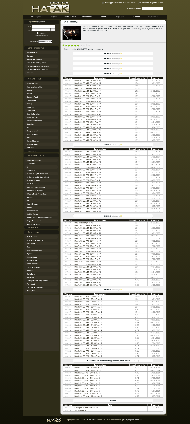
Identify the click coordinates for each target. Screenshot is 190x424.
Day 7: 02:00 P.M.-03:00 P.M (86, 241)
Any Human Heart (33, 224)
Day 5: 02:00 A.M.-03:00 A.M (86, 130)
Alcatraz (30, 197)
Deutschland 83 (32, 117)
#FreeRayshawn (32, 84)
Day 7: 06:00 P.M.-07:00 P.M (86, 251)
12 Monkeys (31, 163)
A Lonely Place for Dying (36, 187)
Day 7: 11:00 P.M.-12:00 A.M (86, 264)
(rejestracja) (41, 22)
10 (89, 45)
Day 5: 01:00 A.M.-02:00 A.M (86, 127)
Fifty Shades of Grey (34, 250)
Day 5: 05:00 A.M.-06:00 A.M (86, 137)
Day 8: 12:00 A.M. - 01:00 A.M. (87, 317)
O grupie (120, 17)
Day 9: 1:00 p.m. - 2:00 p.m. (86, 373)
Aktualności (86, 17)
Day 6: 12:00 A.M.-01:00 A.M (86, 198)
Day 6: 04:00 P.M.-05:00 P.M (86, 178)
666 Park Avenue (33, 184)
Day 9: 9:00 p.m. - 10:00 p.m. (86, 393)
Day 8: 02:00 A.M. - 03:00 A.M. (87, 322)
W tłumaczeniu (70, 17)
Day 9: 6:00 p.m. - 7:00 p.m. (86, 386)
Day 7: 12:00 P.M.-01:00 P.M (86, 236)
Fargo (29, 127)
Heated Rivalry (32, 53)
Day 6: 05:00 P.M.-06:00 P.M (86, 180)
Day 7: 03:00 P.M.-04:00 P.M (86, 243)
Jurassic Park (32, 257)
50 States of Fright (33, 180)
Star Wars (30, 277)
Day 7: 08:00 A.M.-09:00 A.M (86, 225)
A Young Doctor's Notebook (37, 194)
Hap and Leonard (33, 141)
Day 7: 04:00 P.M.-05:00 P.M (86, 246)
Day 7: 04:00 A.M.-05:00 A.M (86, 277)
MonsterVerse (32, 260)
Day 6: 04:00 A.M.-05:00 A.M (86, 209)
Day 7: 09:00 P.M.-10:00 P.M (86, 259)
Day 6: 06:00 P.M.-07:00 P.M (86, 183)
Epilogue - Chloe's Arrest (84, 408)
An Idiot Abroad (32, 214)
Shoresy (30, 56)
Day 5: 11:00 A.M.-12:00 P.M (86, 91)
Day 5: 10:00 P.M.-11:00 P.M (86, 119)
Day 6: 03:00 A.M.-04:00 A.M (86, 206)
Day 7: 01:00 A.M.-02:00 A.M (86, 269)
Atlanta (29, 90)
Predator (30, 270)
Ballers (29, 94)
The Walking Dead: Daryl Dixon (38, 66)
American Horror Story (35, 87)
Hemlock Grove (32, 144)
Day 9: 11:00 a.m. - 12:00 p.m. (87, 368)
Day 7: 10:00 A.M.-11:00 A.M (86, 230)
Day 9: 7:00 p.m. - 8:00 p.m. (86, 388)
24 (28, 167)
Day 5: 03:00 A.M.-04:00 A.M (86, 132)
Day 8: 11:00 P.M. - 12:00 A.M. (87, 315)
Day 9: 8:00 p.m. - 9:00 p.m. (86, 391)
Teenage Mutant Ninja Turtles (37, 280)
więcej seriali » (33, 151)
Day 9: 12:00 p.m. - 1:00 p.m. (86, 370)
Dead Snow (31, 243)
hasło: (30, 30)
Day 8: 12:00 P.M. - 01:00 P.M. (87, 348)
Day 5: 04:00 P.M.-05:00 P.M (86, 104)
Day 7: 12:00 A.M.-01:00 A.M (86, 267)
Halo (28, 137)
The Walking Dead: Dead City (37, 69)
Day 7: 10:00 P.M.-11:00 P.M (86, 262)
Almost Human (32, 204)
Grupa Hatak (91, 420)
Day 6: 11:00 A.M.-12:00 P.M (86, 165)
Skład (103, 17)
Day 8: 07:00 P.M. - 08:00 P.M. (87, 304)
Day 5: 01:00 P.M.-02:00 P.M (86, 96)
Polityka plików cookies (132, 420)
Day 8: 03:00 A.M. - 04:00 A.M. (87, 325)
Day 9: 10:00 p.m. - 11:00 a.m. (87, 396)
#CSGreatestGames (34, 160)
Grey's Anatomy (32, 134)
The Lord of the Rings (35, 287)
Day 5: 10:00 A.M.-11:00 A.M (86, 88)
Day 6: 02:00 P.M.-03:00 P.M (86, 172)
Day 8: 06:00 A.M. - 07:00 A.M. (87, 333)
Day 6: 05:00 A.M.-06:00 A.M (86, 211)
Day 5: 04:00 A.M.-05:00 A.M (86, 135)
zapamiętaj (42, 33)
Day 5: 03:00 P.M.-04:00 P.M (86, 101)
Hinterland (30, 148)
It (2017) (30, 254)
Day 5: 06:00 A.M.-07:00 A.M (86, 140)
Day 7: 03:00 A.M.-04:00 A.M (86, 275)
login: (30, 26)
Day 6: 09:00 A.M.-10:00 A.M (86, 159)
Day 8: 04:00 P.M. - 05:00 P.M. (87, 296)
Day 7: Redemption (82, 223)
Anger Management (34, 221)
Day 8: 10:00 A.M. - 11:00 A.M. (87, 343)
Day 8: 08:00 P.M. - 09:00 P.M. (87, 307)
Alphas (29, 207)
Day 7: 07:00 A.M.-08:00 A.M (86, 285)
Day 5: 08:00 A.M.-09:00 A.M (86, 83)
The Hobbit (31, 284)
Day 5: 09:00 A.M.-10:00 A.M (86, 86)
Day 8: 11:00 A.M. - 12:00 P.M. (87, 346)
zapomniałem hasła (41, 35)
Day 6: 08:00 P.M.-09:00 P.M (86, 188)
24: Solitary (79, 410)
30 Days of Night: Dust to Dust (38, 177)
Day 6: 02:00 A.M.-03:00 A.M (86, 203)
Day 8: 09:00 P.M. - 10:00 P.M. (87, 309)
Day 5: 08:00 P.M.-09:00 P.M (86, 114)
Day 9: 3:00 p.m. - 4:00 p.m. (86, 378)
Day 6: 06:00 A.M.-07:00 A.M (86, 152)
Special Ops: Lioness (34, 59)
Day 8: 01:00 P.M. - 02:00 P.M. (87, 351)
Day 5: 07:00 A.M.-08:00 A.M (86, 80)
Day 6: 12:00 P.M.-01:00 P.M (86, 167)
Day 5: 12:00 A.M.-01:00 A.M (86, 125)
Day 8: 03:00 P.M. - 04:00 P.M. (87, 356)
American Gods (32, 211)
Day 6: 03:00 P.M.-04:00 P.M (86, 175)
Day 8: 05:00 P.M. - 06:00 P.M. (87, 299)
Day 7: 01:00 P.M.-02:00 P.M (86, 238)
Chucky (29, 104)
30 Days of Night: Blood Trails (38, 174)
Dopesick (30, 124)
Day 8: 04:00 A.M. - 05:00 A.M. (87, 328)
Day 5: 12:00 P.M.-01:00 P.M (86, 93)
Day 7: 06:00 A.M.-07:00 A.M (86, 282)
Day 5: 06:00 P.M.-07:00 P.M (86, 109)
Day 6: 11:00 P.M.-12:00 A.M (86, 196)
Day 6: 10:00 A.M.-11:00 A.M (86, 162)
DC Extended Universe (35, 240)
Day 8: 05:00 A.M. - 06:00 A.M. (87, 330)
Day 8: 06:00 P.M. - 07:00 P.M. (87, 302)
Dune (29, 247)
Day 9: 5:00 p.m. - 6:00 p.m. (86, 383)
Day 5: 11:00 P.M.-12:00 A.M (86, 122)
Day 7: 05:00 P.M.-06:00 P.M (86, 249)
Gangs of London (33, 131)
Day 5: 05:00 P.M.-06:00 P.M (86, 106)
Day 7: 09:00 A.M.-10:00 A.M (86, 228)
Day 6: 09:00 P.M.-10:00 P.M (86, 190)
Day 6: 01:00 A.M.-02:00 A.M (86, 201)
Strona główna (37, 17)
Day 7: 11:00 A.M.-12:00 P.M (86, 233)
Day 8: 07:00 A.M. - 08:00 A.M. (87, 335)
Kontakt (136, 17)
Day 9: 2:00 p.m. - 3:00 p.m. (86, 375)
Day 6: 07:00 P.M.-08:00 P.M (86, 185)
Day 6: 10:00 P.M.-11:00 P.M (86, 193)
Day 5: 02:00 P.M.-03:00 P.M (86, 99)
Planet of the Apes (33, 267)
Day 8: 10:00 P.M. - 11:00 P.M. (87, 312)
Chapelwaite (31, 100)
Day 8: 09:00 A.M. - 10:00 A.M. (87, 340)
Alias (28, 201)
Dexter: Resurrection (34, 121)
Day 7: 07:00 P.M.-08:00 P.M (86, 254)
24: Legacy (31, 170)
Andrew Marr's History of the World (39, 217)
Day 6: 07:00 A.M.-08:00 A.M (86, 154)
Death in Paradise (33, 114)
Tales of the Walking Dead (36, 63)
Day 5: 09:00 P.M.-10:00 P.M (86, 117)
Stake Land (31, 274)
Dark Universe (32, 237)
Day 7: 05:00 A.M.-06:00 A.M (86, 280)
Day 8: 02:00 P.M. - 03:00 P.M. (87, 353)
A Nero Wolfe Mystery (35, 190)
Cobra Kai (30, 107)
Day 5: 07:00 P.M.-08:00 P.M (86, 112)
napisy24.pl (153, 17)
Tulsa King (31, 73)
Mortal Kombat (32, 264)
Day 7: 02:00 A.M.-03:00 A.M (86, 272)
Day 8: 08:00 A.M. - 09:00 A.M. (87, 338)
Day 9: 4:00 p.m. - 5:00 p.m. (86, 381)
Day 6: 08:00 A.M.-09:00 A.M (86, 157)
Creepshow (31, 110)
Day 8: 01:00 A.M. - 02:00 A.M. (87, 320)
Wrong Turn (31, 291)
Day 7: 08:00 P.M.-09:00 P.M (86, 256)
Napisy (53, 17)
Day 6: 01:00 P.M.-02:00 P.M (86, 170)
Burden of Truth (32, 97)
